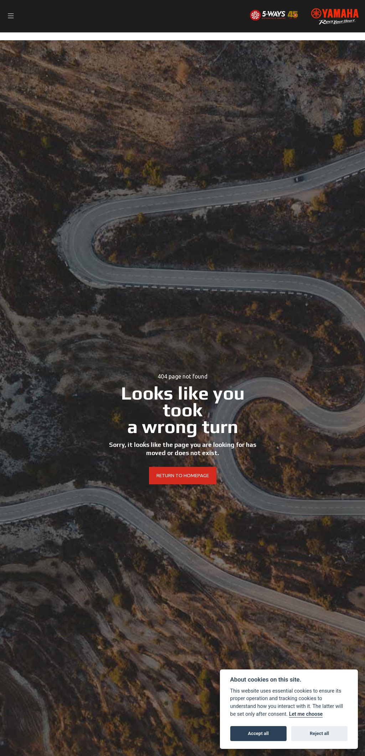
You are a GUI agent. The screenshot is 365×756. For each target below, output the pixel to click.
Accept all (258, 733)
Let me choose (306, 714)
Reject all (319, 733)
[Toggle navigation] (12, 16)
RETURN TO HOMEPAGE (182, 476)
